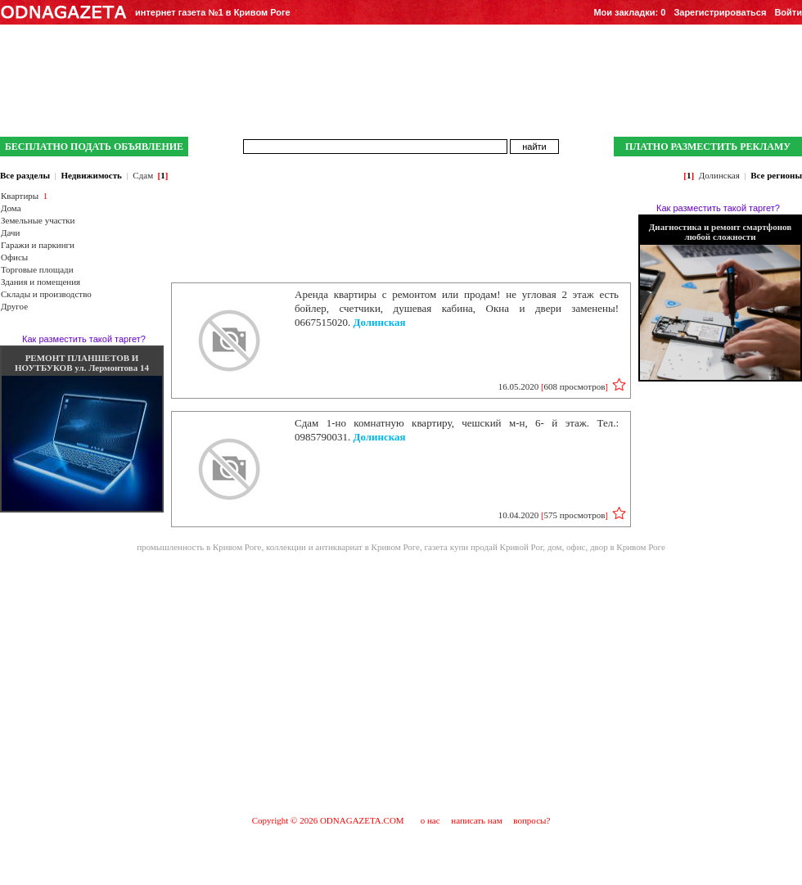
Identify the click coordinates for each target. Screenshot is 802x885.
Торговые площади (37, 269)
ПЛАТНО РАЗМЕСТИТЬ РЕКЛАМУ (708, 146)
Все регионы (776, 175)
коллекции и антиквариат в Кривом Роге (343, 547)
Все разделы (25, 175)
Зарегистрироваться (720, 12)
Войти (788, 12)
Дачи (10, 232)
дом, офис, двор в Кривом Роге (606, 547)
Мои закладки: (629, 12)
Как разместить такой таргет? (84, 339)
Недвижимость (91, 175)
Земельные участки (38, 220)
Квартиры (19, 196)
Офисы (14, 257)
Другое (14, 306)
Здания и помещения (40, 282)
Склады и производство (46, 294)
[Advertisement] (401, 682)
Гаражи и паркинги (37, 245)
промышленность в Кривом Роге (199, 547)
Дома (11, 208)
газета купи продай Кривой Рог (484, 547)
